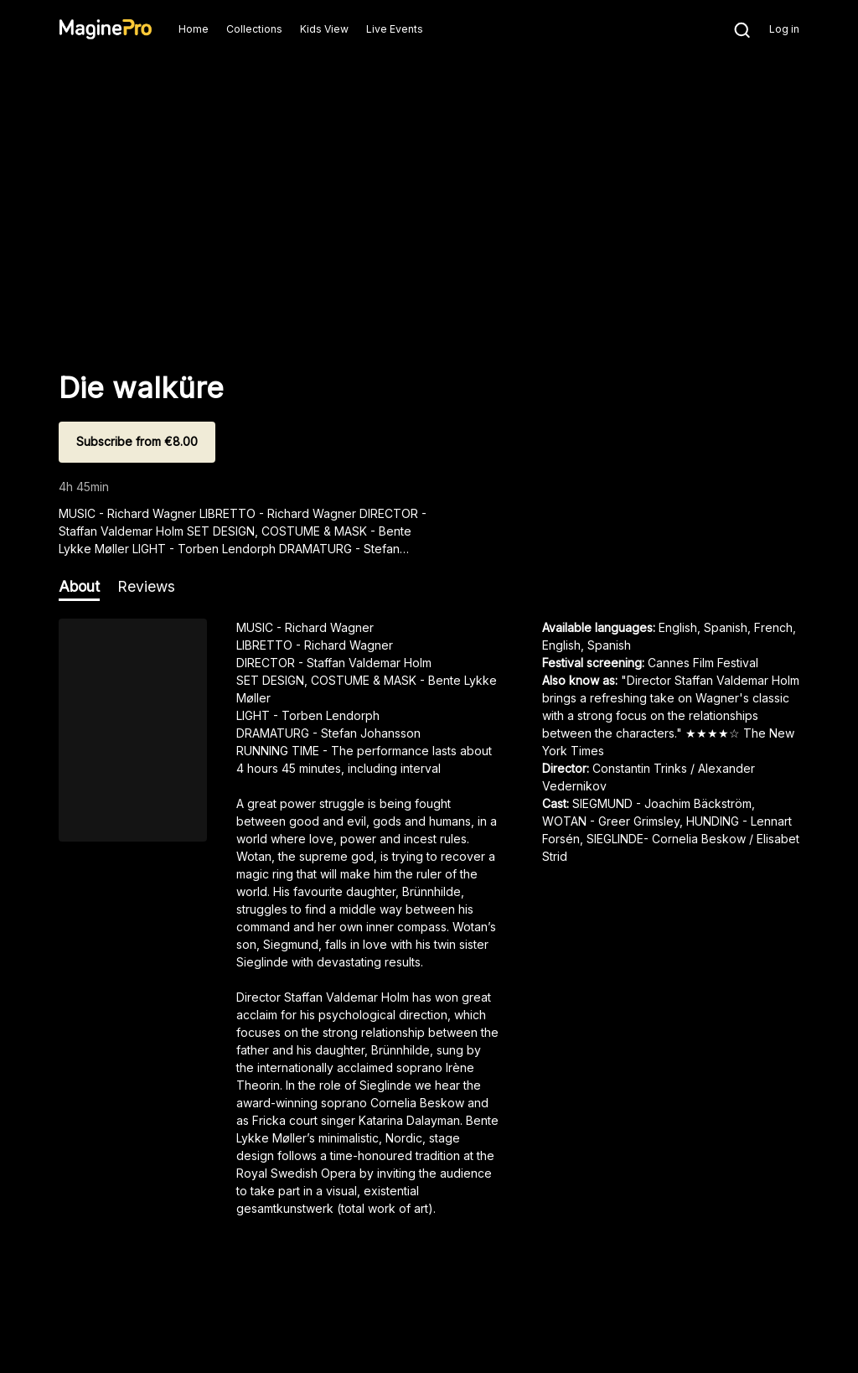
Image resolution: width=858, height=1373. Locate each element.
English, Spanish (586, 645)
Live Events (394, 28)
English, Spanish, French (726, 627)
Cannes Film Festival (703, 662)
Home (193, 28)
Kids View (324, 28)
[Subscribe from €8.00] (137, 442)
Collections (254, 28)
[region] (429, 924)
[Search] (734, 29)
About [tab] (79, 586)
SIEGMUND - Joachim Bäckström (662, 803)
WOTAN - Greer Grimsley (611, 821)
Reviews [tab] (146, 586)
